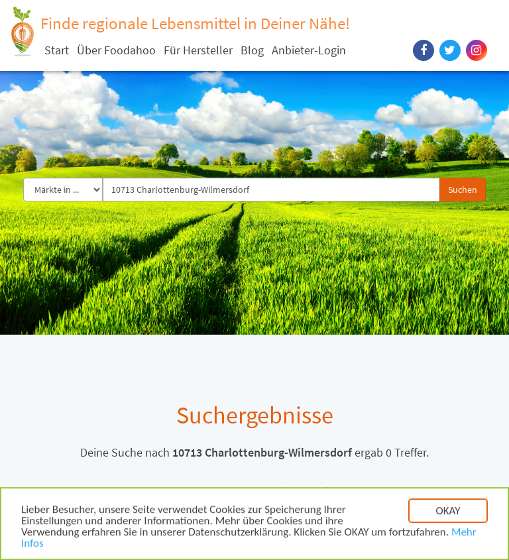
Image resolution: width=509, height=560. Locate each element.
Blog (252, 50)
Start (56, 50)
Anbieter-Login (309, 50)
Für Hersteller (198, 50)
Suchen (462, 190)
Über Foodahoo (116, 50)
